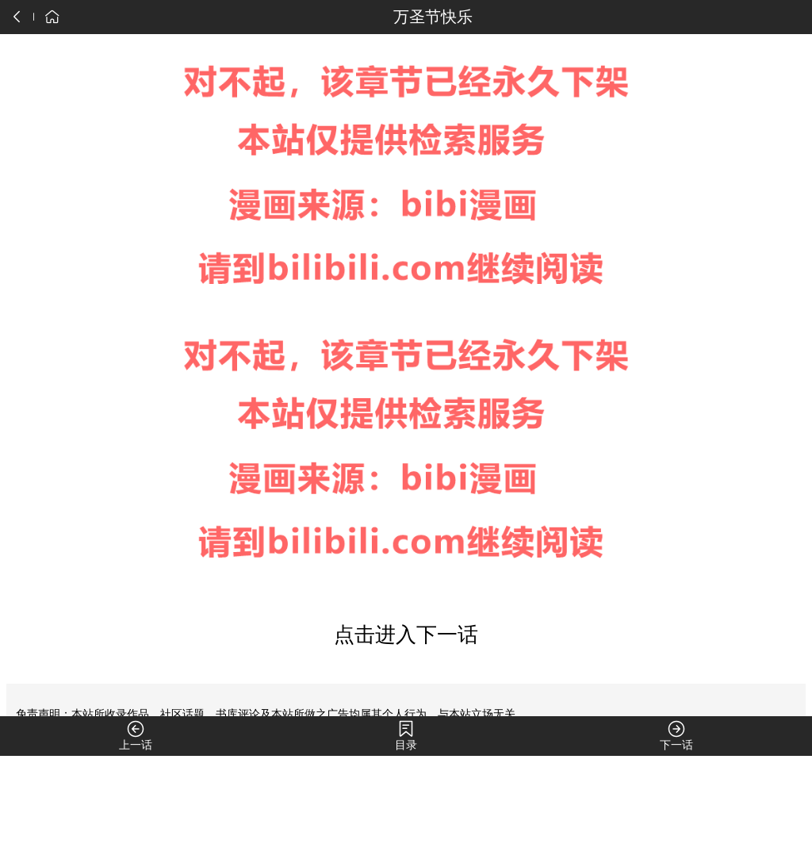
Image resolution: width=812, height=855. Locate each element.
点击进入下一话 (406, 634)
